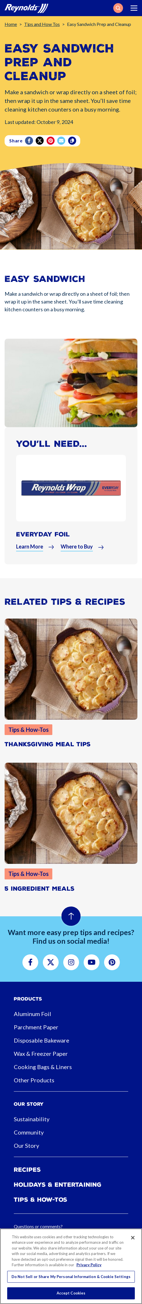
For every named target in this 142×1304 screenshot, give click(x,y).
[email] (61, 141)
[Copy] (72, 141)
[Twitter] (40, 141)
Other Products (34, 1080)
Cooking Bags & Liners (43, 1066)
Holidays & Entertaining (57, 1184)
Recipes (27, 1169)
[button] (118, 8)
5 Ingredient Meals (39, 888)
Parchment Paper (36, 1027)
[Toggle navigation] (134, 8)
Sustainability (31, 1118)
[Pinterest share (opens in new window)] (51, 141)
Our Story (26, 1145)
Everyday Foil (43, 534)
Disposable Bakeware (41, 1040)
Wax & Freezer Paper (41, 1053)
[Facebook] (29, 141)
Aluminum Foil (32, 1013)
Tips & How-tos (40, 1199)
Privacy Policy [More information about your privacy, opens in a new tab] (88, 1264)
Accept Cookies (71, 1293)
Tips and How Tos (42, 24)
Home (11, 24)
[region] (71, 1266)
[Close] (132, 1237)
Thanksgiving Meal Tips (48, 744)
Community (29, 1132)
